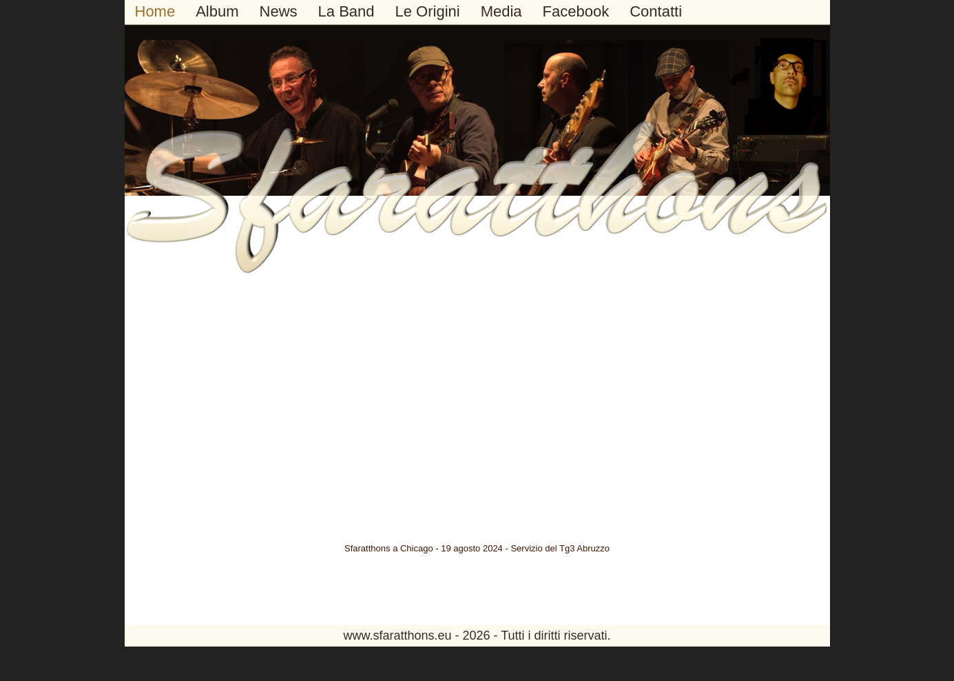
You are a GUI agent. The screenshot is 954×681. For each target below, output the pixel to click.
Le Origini (427, 11)
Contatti (656, 11)
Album (217, 11)
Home (155, 11)
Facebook (576, 11)
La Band (346, 11)
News (279, 11)
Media (501, 11)
